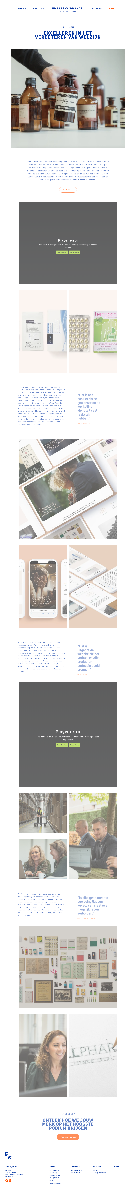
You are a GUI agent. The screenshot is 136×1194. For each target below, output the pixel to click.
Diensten (95, 1170)
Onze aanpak (38, 9)
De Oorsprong (53, 1173)
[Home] (68, 9)
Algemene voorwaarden (55, 1183)
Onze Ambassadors (54, 1175)
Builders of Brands (76, 1170)
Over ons (22, 9)
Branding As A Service (99, 1173)
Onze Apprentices (54, 1178)
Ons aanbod (97, 9)
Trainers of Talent (75, 1173)
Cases (111, 9)
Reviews (51, 1180)
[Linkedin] (6, 1180)
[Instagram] (10, 1180)
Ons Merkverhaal (54, 1170)
